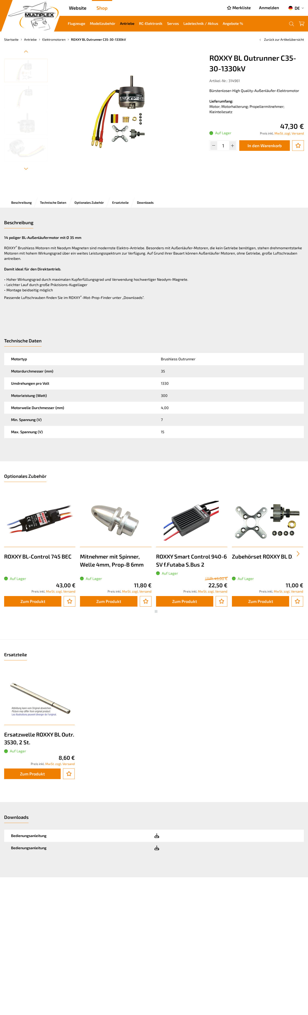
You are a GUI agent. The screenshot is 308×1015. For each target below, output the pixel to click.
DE (294, 8)
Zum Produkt (32, 601)
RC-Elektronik (151, 23)
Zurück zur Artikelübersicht (281, 39)
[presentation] (298, 553)
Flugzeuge (76, 23)
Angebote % (233, 23)
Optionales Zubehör (89, 202)
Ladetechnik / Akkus (200, 23)
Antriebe (127, 23)
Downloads (145, 202)
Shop (102, 8)
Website (77, 8)
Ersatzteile (120, 202)
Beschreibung (21, 202)
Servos (173, 23)
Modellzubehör (102, 23)
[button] (152, 611)
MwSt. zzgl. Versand (289, 133)
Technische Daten (53, 202)
